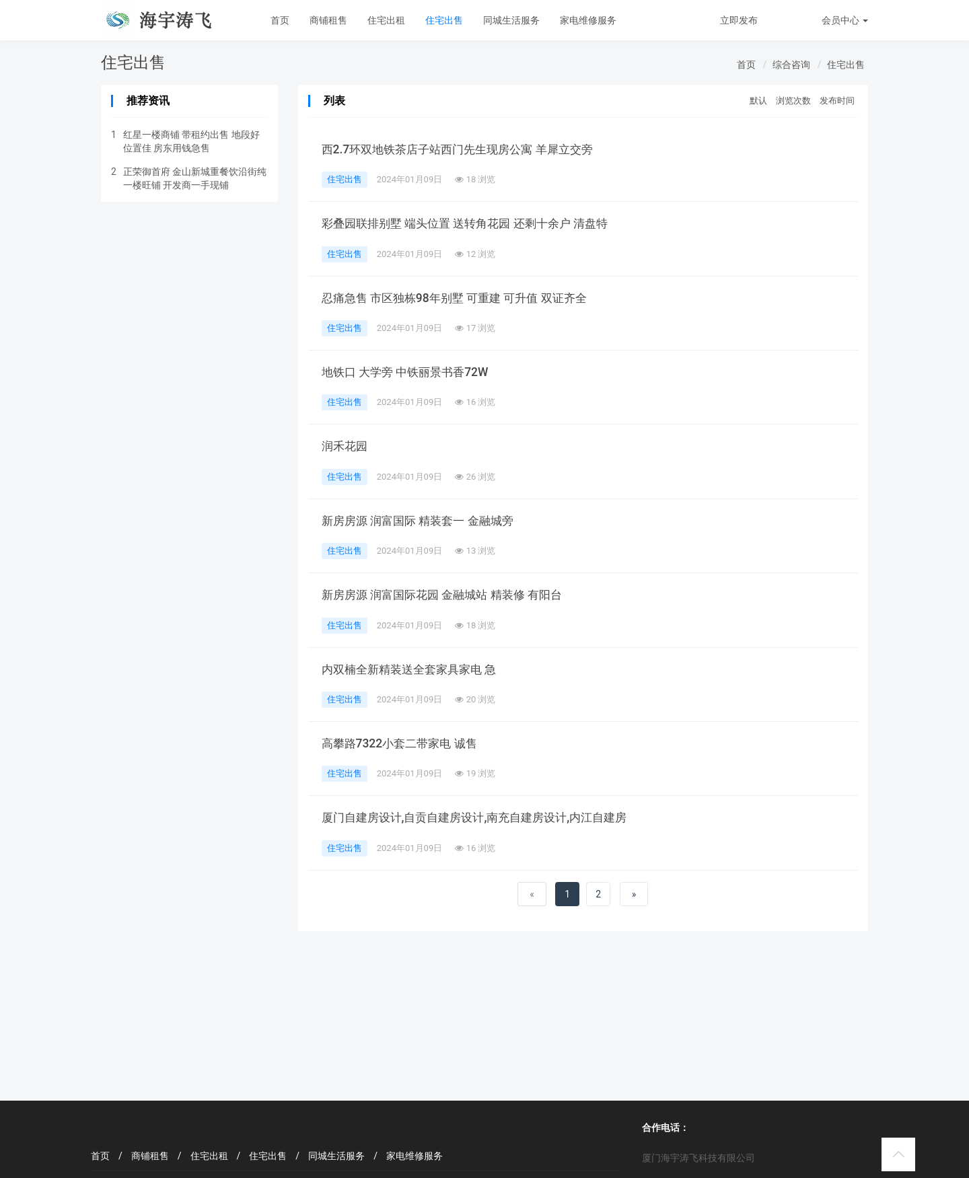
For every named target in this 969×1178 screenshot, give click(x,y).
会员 (845, 20)
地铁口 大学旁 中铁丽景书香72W (409, 372)
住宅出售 (444, 20)
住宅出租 (386, 20)
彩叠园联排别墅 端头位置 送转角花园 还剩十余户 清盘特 (473, 223)
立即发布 (739, 20)
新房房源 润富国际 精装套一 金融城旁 (423, 520)
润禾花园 (346, 446)
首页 (280, 20)
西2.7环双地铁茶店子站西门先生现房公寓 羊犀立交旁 (465, 149)
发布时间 (837, 101)
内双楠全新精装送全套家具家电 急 (414, 669)
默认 (758, 101)
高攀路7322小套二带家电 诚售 (403, 743)
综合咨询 (791, 64)
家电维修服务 (588, 20)
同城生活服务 (511, 20)
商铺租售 (328, 20)
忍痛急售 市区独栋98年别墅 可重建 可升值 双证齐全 (461, 298)
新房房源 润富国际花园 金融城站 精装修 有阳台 (448, 594)
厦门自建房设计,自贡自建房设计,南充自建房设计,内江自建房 (483, 817)
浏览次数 (793, 101)
